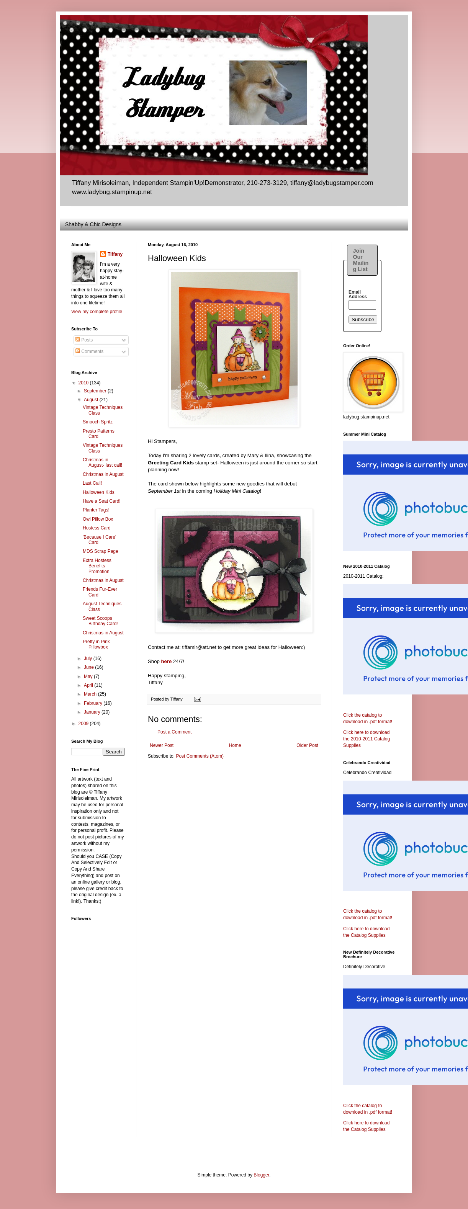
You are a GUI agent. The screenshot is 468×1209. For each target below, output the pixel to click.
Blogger (261, 1175)
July (88, 658)
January (92, 712)
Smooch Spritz (98, 422)
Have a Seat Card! (102, 501)
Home (235, 745)
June (89, 667)
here (166, 661)
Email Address (358, 294)
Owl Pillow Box (98, 519)
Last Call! (92, 483)
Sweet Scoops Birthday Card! (100, 621)
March (91, 694)
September (96, 391)
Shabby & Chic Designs (93, 224)
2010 (84, 383)
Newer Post (161, 745)
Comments (89, 351)
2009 (84, 723)
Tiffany (115, 254)
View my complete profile (96, 311)
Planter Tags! (96, 510)
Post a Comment (174, 732)
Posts (84, 340)
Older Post (307, 745)
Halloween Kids (99, 492)
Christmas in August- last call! (102, 462)
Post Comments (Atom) (200, 756)
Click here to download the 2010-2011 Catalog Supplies (366, 739)
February (93, 703)
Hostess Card (97, 528)
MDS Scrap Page (100, 551)
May (89, 676)
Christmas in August (103, 474)
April (89, 685)
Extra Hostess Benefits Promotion (97, 566)
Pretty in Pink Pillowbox (96, 644)
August (92, 399)
